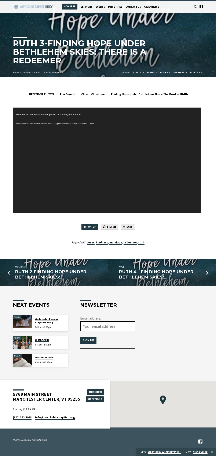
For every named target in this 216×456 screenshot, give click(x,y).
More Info (95, 391)
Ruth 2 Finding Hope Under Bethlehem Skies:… (50, 274)
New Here (70, 6)
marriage (115, 242)
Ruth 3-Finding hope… (54, 72)
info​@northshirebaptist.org (55, 417)
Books (165, 72)
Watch (89, 227)
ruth (141, 242)
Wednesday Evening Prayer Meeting (46, 321)
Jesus (91, 242)
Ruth (183, 94)
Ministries (115, 6)
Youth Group (42, 339)
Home (16, 72)
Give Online (151, 6)
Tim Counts (68, 94)
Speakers (180, 72)
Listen (109, 227)
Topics (138, 72)
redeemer (130, 242)
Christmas (98, 94)
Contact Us (133, 6)
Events (100, 6)
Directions (95, 399)
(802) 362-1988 (22, 417)
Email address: (90, 318)
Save (128, 227)
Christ (37, 72)
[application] (107, 160)
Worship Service (44, 357)
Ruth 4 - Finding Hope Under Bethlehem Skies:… (156, 274)
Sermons (86, 6)
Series (152, 72)
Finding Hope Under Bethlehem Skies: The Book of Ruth (149, 94)
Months (196, 72)
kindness (102, 242)
